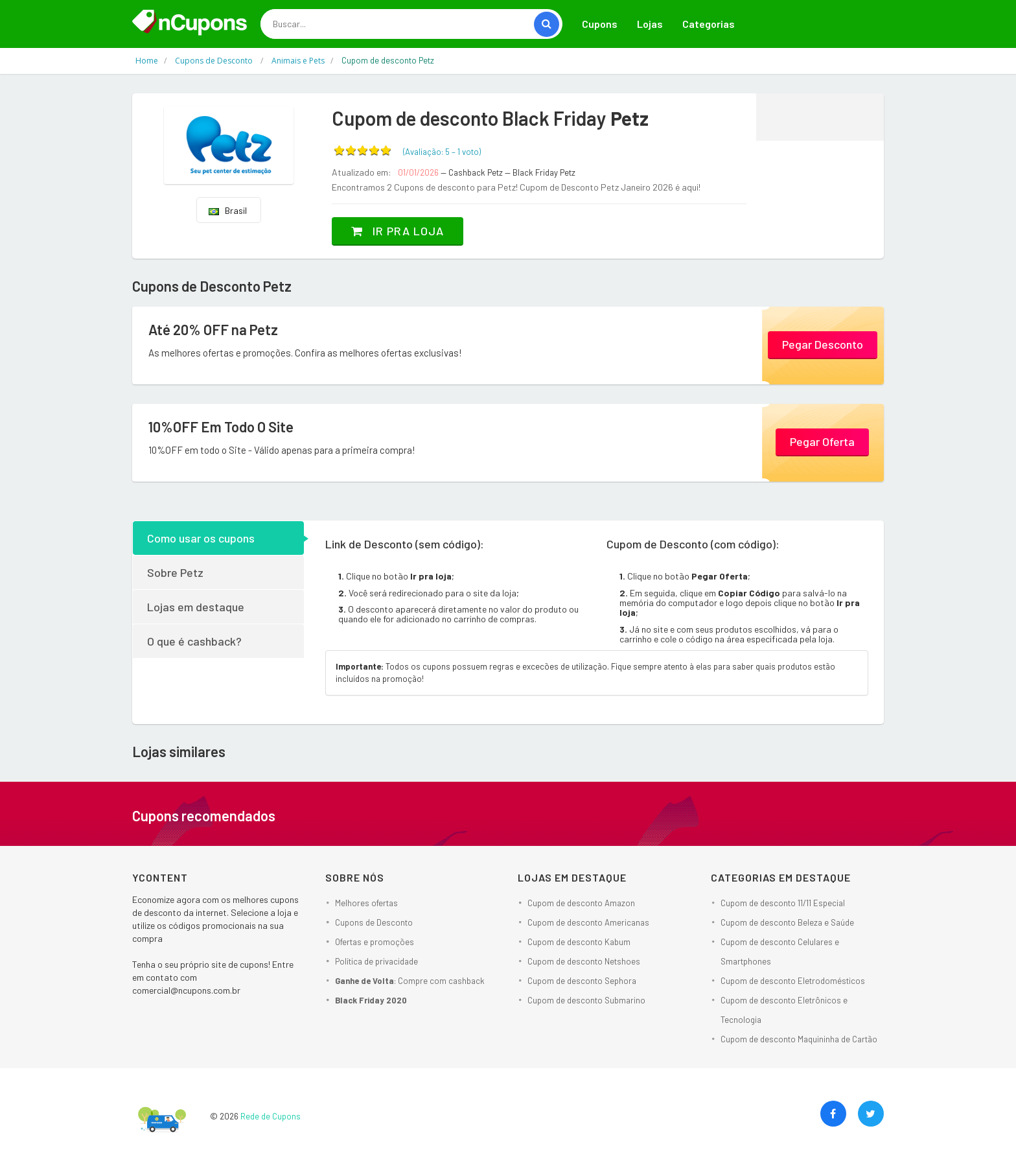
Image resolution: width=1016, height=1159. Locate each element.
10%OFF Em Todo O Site (221, 426)
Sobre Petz (175, 572)
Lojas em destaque (195, 607)
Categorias (708, 24)
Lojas (650, 24)
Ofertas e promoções (374, 942)
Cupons (600, 24)
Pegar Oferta (822, 441)
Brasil (228, 210)
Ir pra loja (397, 231)
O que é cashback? (194, 641)
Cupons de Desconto (374, 922)
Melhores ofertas (366, 903)
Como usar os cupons (201, 538)
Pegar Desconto (822, 344)
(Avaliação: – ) (442, 151)
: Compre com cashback (410, 981)
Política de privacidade (376, 961)
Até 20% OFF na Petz (213, 329)
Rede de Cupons (270, 1116)
